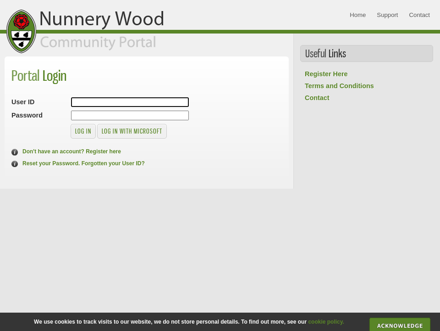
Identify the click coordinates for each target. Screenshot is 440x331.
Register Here (326, 74)
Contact (317, 97)
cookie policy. (326, 322)
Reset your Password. (51, 163)
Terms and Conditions (339, 86)
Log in (83, 131)
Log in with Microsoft (132, 131)
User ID (22, 102)
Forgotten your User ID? (113, 163)
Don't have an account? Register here (71, 151)
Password (27, 115)
